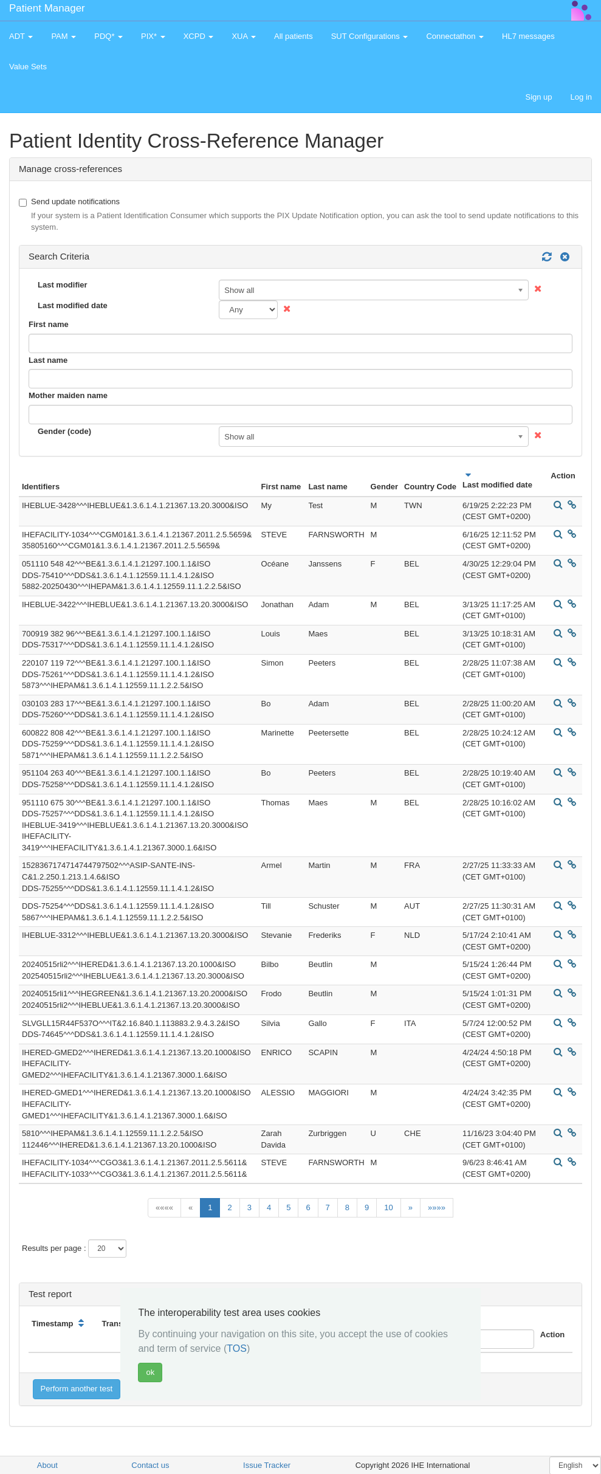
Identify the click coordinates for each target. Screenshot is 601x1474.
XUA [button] (244, 36)
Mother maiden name (68, 395)
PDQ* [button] (108, 36)
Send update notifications (300, 215)
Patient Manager (47, 8)
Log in (581, 97)
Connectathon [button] (455, 36)
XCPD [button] (199, 36)
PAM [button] (63, 36)
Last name (48, 360)
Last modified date (73, 305)
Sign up (538, 97)
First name (49, 324)
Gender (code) (64, 431)
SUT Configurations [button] (369, 36)
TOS (237, 1348)
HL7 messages (528, 36)
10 (388, 1207)
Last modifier (63, 284)
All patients (293, 36)
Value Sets (28, 66)
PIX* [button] (153, 36)
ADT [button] (21, 36)
